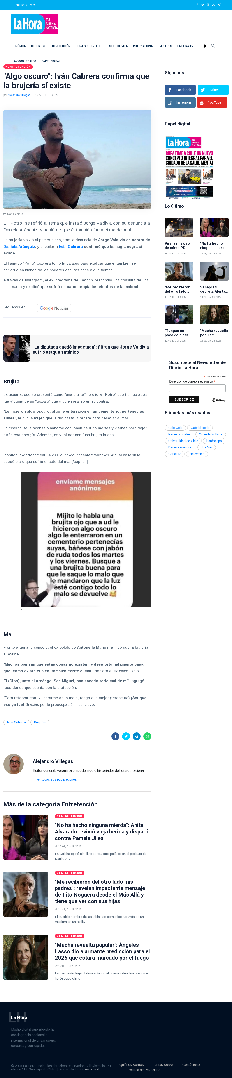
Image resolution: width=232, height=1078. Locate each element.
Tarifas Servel (163, 1065)
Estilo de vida (118, 46)
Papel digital (51, 61)
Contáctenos (192, 1065)
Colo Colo (175, 428)
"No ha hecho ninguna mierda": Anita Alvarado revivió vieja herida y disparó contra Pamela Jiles (101, 831)
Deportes (38, 46)
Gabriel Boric (200, 428)
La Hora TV (185, 46)
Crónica (20, 46)
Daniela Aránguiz (19, 247)
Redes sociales (179, 434)
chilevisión (197, 454)
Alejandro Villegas (19, 95)
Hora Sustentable (89, 46)
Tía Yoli (206, 447)
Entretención (60, 46)
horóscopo (214, 441)
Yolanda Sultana (210, 434)
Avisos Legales (25, 61)
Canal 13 (174, 454)
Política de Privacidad (144, 1070)
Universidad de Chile (183, 441)
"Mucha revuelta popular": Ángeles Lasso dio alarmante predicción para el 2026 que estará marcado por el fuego (102, 951)
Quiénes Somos (131, 1065)
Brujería (40, 722)
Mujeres (166, 46)
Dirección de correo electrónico (192, 381)
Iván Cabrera (71, 247)
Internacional (143, 46)
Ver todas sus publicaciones (56, 779)
